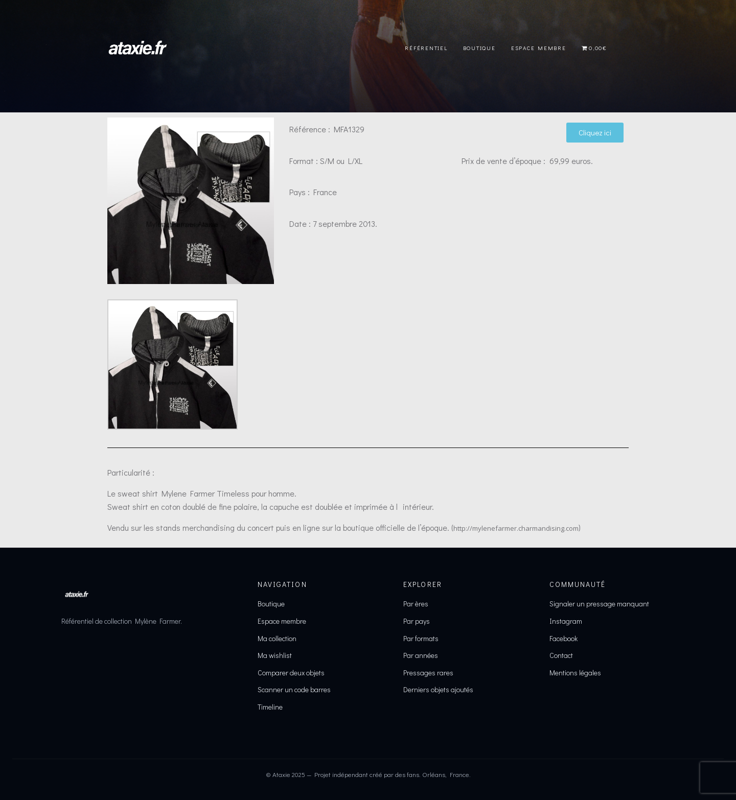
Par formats (421, 638)
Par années (420, 655)
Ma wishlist (275, 655)
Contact (561, 655)
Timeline (270, 707)
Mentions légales (575, 672)
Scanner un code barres (294, 689)
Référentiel (426, 48)
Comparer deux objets (291, 672)
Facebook (563, 638)
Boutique (479, 48)
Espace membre (282, 621)
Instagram (565, 621)
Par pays (416, 621)
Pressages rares (428, 672)
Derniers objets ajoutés (438, 689)
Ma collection (277, 638)
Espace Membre (538, 48)
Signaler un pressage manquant (599, 603)
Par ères (415, 603)
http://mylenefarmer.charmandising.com (516, 528)
